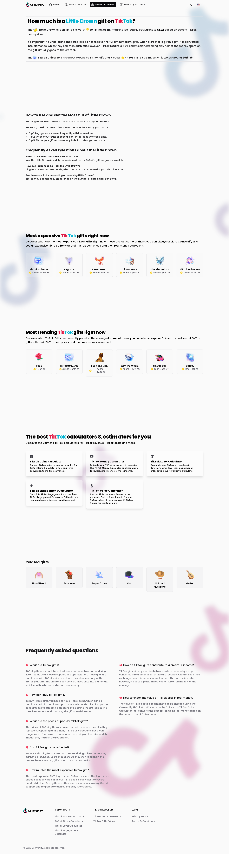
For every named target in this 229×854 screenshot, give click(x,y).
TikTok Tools (75, 4)
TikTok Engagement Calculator (66, 832)
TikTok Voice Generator (107, 816)
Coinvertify (37, 847)
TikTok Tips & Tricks (132, 4)
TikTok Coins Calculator (69, 821)
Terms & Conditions (144, 821)
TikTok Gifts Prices (102, 4)
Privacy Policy (140, 816)
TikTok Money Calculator (69, 816)
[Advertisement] (113, 86)
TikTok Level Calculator (68, 825)
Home (54, 4)
